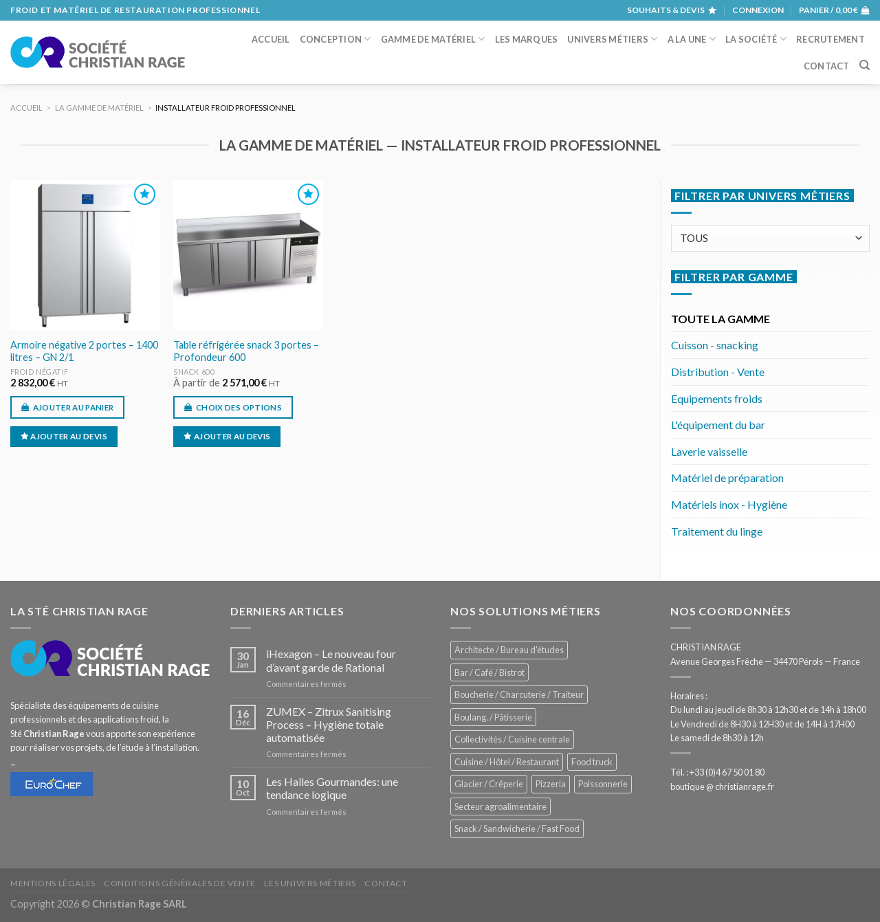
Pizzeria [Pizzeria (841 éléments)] (551, 783)
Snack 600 (193, 371)
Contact (827, 66)
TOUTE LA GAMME (720, 318)
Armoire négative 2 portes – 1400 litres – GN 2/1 (84, 351)
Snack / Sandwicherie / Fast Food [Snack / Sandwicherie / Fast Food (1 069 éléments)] (517, 828)
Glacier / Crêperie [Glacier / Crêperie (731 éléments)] (488, 783)
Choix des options (239, 407)
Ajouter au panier (73, 407)
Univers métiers (612, 38)
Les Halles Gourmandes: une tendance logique (332, 788)
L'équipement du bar (718, 424)
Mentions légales (53, 883)
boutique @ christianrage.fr (722, 786)
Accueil (271, 39)
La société (755, 38)
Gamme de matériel (433, 38)
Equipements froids (716, 398)
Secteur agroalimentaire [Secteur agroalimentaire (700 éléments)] (500, 806)
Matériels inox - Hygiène (729, 504)
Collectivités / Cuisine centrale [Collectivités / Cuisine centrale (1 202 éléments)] (512, 739)
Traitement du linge (716, 531)
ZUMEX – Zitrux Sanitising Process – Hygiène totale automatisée (328, 724)
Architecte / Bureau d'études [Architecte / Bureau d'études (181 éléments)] (509, 649)
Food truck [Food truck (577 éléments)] (592, 761)
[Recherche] (864, 65)
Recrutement (830, 39)
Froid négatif (39, 371)
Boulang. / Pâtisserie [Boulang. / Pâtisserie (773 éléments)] (493, 717)
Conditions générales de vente (180, 883)
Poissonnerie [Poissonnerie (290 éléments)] (603, 783)
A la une (692, 38)
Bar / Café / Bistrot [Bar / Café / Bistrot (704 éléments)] (489, 672)
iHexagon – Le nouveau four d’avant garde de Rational (331, 660)
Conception (335, 38)
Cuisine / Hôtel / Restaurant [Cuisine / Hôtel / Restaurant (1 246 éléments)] (506, 761)
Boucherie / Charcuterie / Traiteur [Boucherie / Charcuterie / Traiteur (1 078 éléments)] (519, 694)
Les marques (526, 39)
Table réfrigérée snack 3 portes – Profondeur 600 (246, 351)
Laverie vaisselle (709, 451)
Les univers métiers (310, 883)
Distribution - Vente (717, 371)
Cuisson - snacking (714, 344)
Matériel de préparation (727, 477)
